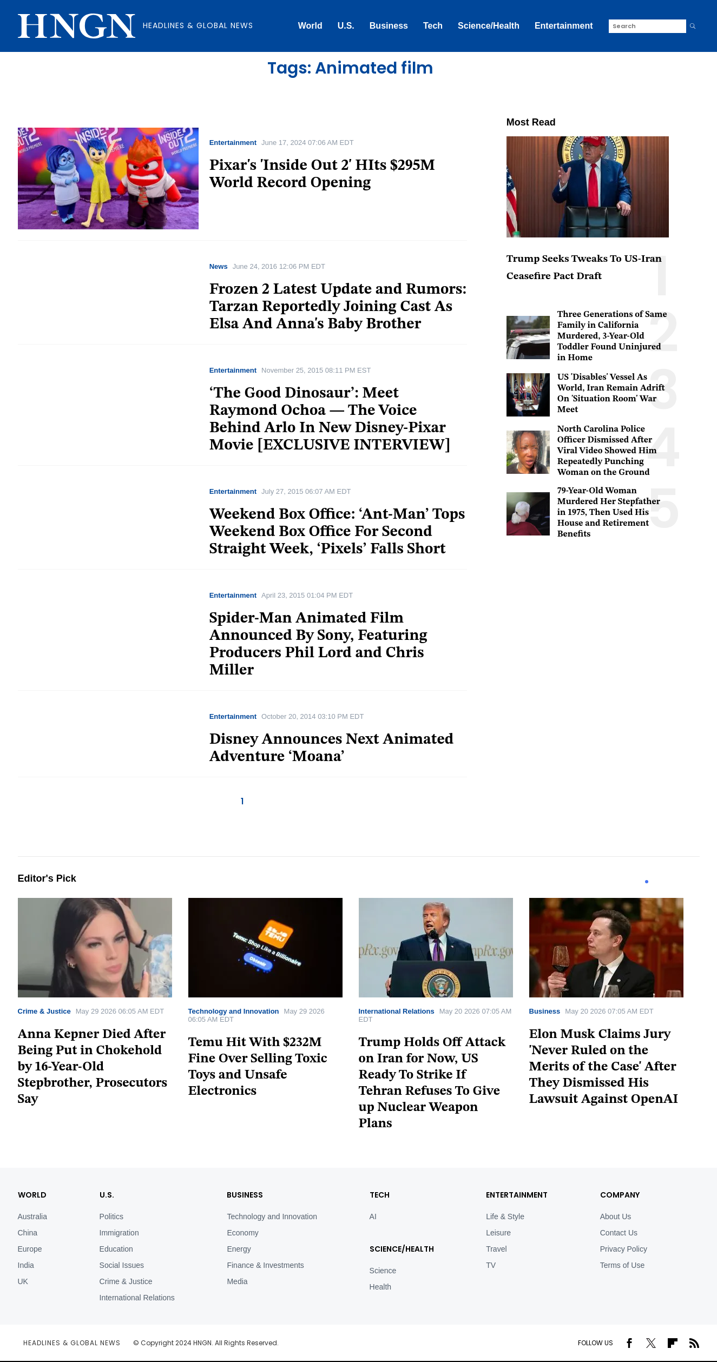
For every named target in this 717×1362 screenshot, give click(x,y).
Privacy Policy (623, 1249)
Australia (32, 1216)
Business (389, 25)
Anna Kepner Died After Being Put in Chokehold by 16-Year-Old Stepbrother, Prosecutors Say (93, 1067)
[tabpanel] (103, 1006)
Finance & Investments (265, 1265)
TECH (380, 1194)
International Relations (397, 1011)
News (218, 266)
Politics (111, 1216)
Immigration (119, 1232)
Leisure (498, 1232)
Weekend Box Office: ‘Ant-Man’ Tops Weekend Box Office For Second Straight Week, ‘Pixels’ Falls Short (337, 532)
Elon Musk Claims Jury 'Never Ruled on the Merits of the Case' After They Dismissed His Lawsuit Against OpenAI (604, 1067)
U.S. (346, 25)
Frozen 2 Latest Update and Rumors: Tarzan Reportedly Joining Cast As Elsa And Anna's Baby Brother (337, 307)
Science (383, 1270)
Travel (496, 1249)
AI (373, 1216)
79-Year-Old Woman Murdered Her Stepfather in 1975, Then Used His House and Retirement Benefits (608, 513)
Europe (30, 1249)
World (310, 25)
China (28, 1232)
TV (491, 1265)
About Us (616, 1216)
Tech (433, 25)
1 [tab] (646, 881)
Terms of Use (622, 1265)
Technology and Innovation (233, 1011)
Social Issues (122, 1265)
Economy (242, 1232)
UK (23, 1281)
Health (380, 1286)
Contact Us (618, 1232)
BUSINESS (245, 1194)
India (26, 1265)
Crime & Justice (44, 1011)
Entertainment (564, 25)
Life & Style (505, 1216)
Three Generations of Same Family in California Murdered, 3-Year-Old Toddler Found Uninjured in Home (612, 336)
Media (237, 1281)
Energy (239, 1249)
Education (116, 1249)
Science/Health (488, 25)
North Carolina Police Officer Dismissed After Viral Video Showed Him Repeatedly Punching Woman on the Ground (607, 451)
